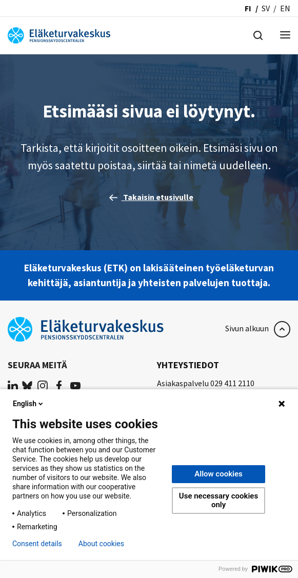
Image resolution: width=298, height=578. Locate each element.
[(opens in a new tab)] (13, 385)
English (29, 404)
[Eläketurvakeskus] (59, 34)
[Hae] (258, 34)
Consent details (37, 544)
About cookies (101, 544)
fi (248, 8)
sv (266, 8)
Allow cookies (218, 474)
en (285, 8)
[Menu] (285, 36)
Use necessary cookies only (218, 500)
